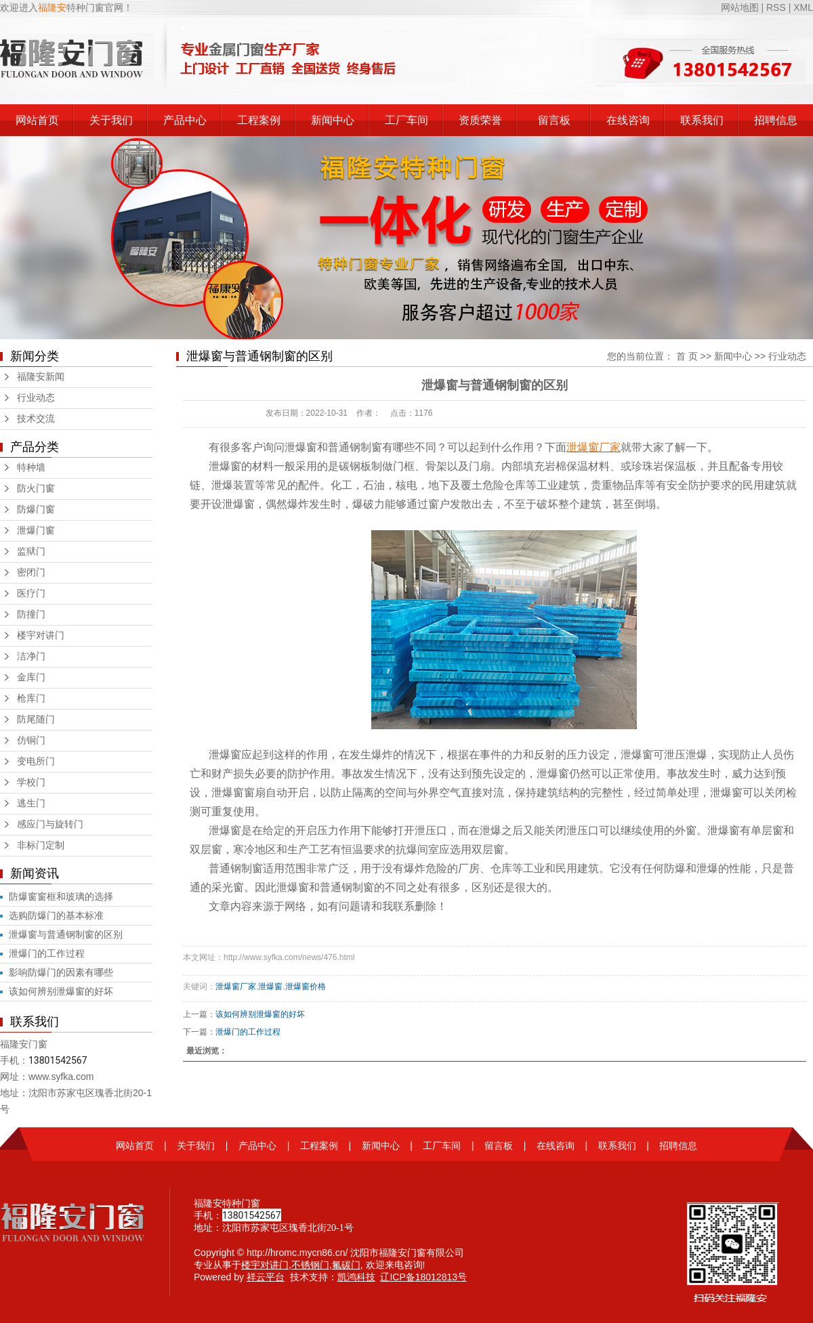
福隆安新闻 (40, 377)
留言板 (554, 120)
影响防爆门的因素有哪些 (61, 972)
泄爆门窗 (36, 530)
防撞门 (31, 614)
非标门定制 (40, 845)
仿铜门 (31, 740)
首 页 (687, 356)
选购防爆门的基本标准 (56, 915)
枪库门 (31, 698)
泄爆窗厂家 (235, 986)
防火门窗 (36, 488)
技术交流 (36, 419)
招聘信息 (775, 120)
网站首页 (37, 120)
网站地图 (741, 7)
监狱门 (31, 551)
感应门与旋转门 (50, 824)
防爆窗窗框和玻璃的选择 (61, 896)
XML (803, 7)
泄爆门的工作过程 (47, 953)
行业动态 (36, 398)
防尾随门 (36, 719)
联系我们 (702, 120)
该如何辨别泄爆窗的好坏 (61, 991)
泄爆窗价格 (305, 986)
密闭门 (31, 572)
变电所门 (36, 761)
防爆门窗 (36, 509)
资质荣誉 (480, 120)
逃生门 (31, 803)
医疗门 (31, 593)
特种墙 (31, 467)
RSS (776, 7)
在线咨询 (628, 120)
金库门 (31, 677)
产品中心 (185, 120)
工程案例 (258, 120)
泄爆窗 (270, 986)
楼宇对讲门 (40, 635)
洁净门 (31, 656)
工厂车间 (406, 120)
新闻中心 (332, 120)
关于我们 (111, 120)
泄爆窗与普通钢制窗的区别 (66, 934)
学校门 (31, 782)
